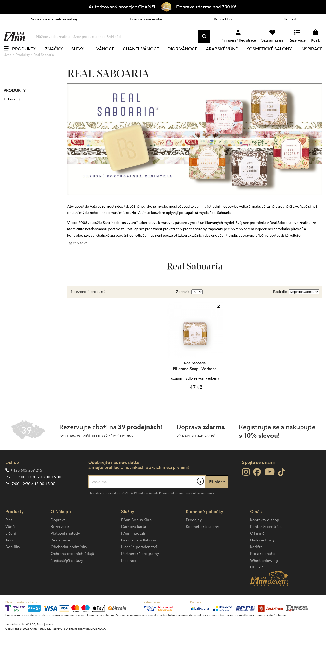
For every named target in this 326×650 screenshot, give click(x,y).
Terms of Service (195, 509)
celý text (80, 259)
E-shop (12, 478)
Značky (54, 57)
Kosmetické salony (269, 57)
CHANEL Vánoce (141, 57)
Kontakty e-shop (264, 536)
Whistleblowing (264, 577)
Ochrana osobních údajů (72, 570)
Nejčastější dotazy (67, 577)
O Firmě (257, 550)
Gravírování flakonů (138, 556)
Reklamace (60, 556)
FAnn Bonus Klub (136, 536)
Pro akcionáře (262, 570)
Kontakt (290, 19)
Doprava (58, 536)
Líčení (10, 550)
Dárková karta (133, 543)
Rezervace (60, 543)
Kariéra (256, 563)
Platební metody (65, 550)
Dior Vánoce (182, 57)
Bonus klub (223, 19)
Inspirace (311, 57)
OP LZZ (257, 584)
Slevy (77, 57)
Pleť (8, 536)
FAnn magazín (133, 550)
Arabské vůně (222, 57)
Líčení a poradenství (146, 19)
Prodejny (194, 536)
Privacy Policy (168, 509)
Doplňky (12, 563)
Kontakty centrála (266, 543)
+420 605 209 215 (26, 487)
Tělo (13, 115)
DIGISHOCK (98, 645)
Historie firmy (262, 556)
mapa (49, 641)
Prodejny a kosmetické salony (54, 19)
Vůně (10, 543)
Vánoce (103, 57)
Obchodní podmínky (69, 563)
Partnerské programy (140, 570)
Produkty (24, 57)
